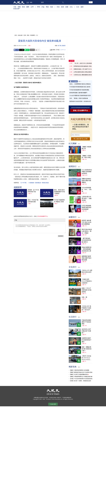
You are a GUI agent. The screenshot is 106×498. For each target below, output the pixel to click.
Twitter (21, 50)
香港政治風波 (45, 182)
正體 (27, 2)
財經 (62, 7)
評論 (43, 7)
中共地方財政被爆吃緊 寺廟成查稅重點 (79, 89)
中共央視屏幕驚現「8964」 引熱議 (86, 189)
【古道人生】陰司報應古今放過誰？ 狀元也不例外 (86, 308)
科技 (58, 7)
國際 (27, 7)
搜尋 (62, 2)
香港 (23, 7)
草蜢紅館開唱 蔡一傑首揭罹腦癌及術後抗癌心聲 (86, 249)
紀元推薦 (74, 81)
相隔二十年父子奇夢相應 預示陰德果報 (86, 290)
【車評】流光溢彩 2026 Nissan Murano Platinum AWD (86, 357)
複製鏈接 (32, 49)
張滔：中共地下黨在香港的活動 (33, 200)
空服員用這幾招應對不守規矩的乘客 (86, 322)
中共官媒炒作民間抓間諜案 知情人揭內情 (79, 86)
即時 (38, 7)
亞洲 (25, 35)
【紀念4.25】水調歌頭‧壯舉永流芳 (87, 271)
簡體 (31, 2)
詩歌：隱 (84, 297)
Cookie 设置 (53, 404)
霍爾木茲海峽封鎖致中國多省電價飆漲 (86, 180)
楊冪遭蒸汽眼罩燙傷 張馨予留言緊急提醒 (86, 258)
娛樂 (66, 7)
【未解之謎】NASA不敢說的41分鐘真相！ (87, 281)
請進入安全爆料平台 (80, 110)
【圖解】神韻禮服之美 (86, 147)
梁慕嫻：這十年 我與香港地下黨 (33, 190)
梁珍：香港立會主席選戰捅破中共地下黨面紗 (59, 191)
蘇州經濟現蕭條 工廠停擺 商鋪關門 (78, 92)
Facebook (16, 50)
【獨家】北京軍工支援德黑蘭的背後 (78, 374)
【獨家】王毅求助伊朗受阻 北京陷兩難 (79, 370)
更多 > (80, 81)
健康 (82, 7)
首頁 (16, 35)
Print (37, 50)
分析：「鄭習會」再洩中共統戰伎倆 (78, 98)
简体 (54, 49)
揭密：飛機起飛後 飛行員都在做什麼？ (86, 348)
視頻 (51, 7)
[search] (52, 2)
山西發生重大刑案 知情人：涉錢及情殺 (86, 198)
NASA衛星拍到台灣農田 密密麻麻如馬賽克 (87, 171)
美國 (19, 7)
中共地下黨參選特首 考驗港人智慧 (59, 200)
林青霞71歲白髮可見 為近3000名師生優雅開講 (86, 222)
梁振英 (63, 45)
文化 (71, 7)
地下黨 (59, 45)
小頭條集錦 (31, 182)
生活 (77, 7)
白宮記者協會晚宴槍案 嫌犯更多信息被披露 (86, 207)
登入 (91, 2)
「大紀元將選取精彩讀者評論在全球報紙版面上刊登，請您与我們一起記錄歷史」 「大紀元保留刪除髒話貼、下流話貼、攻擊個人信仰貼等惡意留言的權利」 (39, 228)
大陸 (14, 7)
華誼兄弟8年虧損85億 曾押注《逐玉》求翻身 (87, 231)
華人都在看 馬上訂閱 (80, 139)
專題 (47, 7)
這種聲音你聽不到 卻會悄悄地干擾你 (86, 339)
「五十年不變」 (23, 182)
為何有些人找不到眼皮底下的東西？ (86, 331)
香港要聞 (32, 35)
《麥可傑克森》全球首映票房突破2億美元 (86, 240)
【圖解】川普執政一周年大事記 (86, 156)
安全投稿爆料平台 (43, 216)
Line (26, 50)
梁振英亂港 (38, 182)
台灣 (32, 7)
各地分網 (16, 9)
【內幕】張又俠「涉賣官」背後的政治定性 (80, 380)
